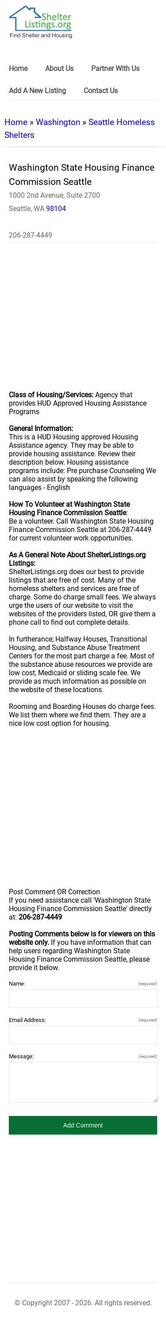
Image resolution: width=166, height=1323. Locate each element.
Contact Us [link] (101, 90)
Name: (83, 983)
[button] (83, 1125)
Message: (83, 1056)
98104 (56, 208)
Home (15, 122)
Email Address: (83, 1020)
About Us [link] (59, 68)
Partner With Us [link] (115, 68)
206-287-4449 (30, 235)
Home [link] (18, 68)
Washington (58, 122)
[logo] (41, 22)
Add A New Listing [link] (37, 90)
